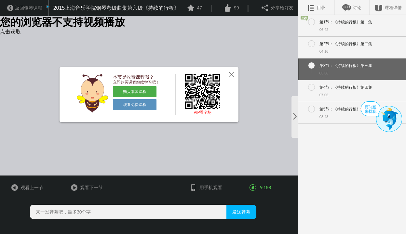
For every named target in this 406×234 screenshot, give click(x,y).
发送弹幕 (241, 211)
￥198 (260, 187)
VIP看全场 (202, 112)
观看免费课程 (134, 104)
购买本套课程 (134, 91)
